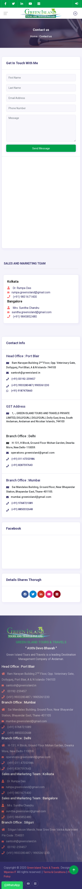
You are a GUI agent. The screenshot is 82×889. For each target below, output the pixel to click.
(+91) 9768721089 (16, 727)
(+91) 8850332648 (16, 733)
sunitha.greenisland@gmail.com (29, 312)
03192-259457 (14, 691)
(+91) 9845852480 (22, 316)
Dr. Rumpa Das (19, 288)
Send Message (41, 148)
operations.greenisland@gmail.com (33, 452)
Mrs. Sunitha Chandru (23, 308)
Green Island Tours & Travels (43, 867)
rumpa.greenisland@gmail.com (28, 292)
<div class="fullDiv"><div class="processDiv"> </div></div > (41, 202)
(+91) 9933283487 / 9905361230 (26, 697)
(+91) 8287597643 (16, 768)
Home (33, 36)
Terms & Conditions (54, 872)
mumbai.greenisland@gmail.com (31, 496)
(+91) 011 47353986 (18, 763)
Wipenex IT (10, 872)
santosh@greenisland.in (25, 372)
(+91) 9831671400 (22, 296)
